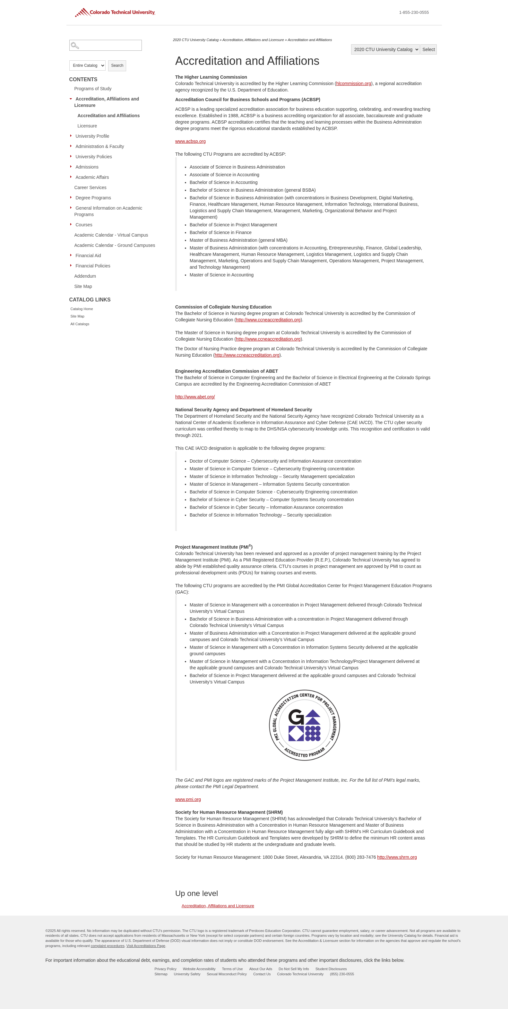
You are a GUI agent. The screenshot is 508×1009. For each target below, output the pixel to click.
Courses (84, 224)
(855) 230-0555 (342, 974)
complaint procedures (108, 946)
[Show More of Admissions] (72, 166)
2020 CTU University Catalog (196, 40)
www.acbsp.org (190, 141)
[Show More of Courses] (72, 224)
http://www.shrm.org (397, 857)
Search (117, 65)
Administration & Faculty (100, 146)
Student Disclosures (331, 969)
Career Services (90, 187)
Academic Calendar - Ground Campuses (114, 245)
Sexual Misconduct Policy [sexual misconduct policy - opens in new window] (227, 974)
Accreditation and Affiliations (109, 115)
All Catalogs (80, 324)
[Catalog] (385, 49)
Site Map (83, 286)
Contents (83, 79)
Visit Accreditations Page (145, 946)
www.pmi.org (188, 799)
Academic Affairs (92, 177)
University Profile (92, 136)
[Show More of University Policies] (72, 156)
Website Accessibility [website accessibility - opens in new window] (199, 969)
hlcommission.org (353, 83)
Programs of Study (93, 88)
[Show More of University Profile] (72, 136)
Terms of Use (232, 969)
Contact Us (262, 974)
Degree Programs (93, 197)
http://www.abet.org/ (195, 396)
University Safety (187, 974)
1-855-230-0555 (414, 12)
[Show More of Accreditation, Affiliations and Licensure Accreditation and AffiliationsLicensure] (72, 98)
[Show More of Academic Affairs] (72, 177)
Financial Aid (88, 255)
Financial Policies (93, 265)
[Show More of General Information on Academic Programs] (72, 207)
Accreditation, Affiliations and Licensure (106, 102)
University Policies (94, 156)
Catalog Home (82, 309)
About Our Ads (260, 969)
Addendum (85, 276)
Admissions (87, 167)
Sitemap (161, 974)
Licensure (87, 125)
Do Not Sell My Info (294, 969)
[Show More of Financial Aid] (72, 255)
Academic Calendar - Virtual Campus (111, 235)
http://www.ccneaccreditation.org (268, 319)
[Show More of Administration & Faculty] (72, 146)
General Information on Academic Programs (108, 211)
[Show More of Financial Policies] (72, 265)
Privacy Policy (166, 969)
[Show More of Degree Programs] (72, 197)
